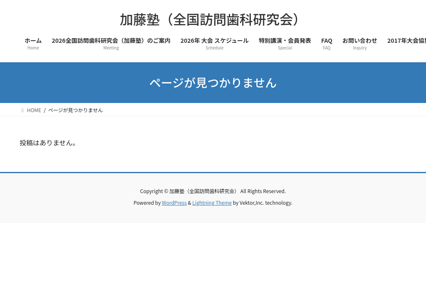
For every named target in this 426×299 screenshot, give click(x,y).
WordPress (174, 202)
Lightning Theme (212, 202)
